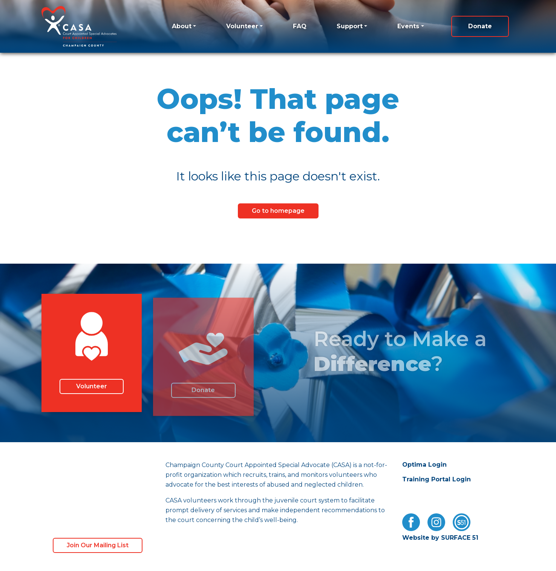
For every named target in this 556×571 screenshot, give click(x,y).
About (181, 26)
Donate (480, 26)
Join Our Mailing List (98, 545)
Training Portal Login (436, 479)
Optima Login (424, 464)
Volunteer (242, 26)
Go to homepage (278, 210)
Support (350, 26)
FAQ (299, 26)
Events (408, 26)
